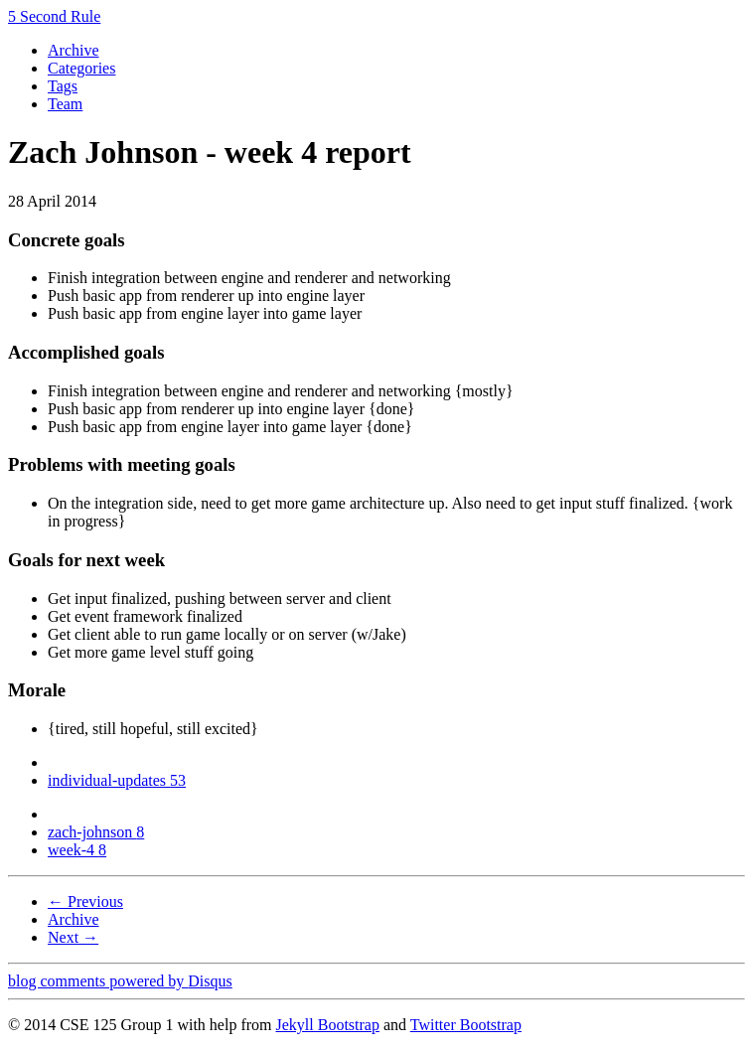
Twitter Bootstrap (466, 1024)
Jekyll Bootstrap (326, 1024)
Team (65, 103)
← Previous (85, 901)
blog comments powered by (120, 981)
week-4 (77, 849)
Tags (62, 85)
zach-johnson (96, 832)
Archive (73, 50)
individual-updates (117, 780)
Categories (81, 68)
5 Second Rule (54, 16)
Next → (73, 937)
